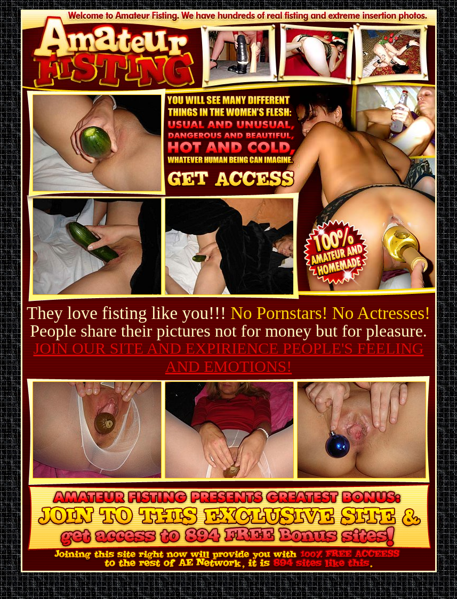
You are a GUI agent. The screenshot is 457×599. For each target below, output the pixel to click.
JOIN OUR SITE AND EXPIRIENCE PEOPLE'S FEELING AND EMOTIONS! (228, 357)
